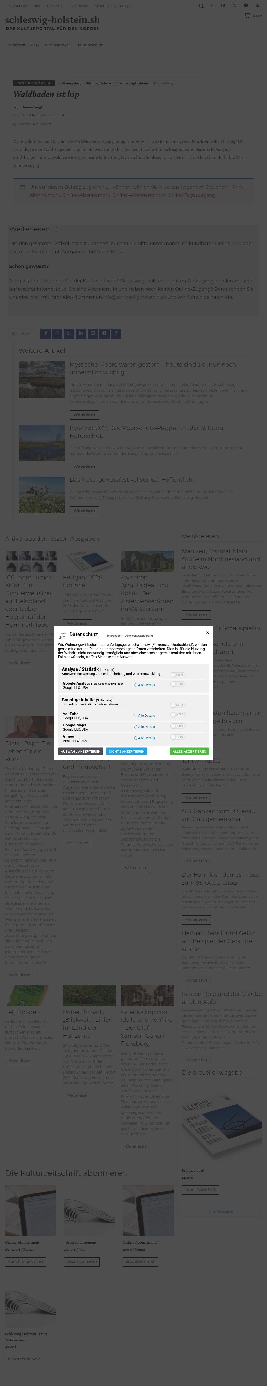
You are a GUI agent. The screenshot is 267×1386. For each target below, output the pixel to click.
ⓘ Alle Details (144, 685)
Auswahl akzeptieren (81, 751)
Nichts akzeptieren (127, 751)
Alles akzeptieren (189, 751)
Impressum (114, 635)
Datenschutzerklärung (139, 635)
